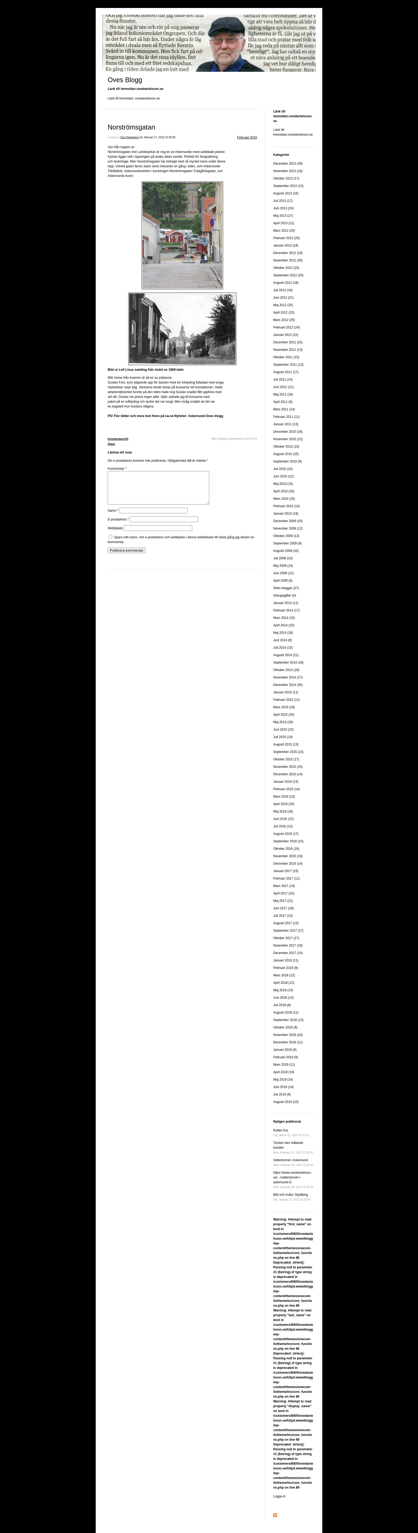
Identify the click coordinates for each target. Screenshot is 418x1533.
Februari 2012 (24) (286, 327)
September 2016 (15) (288, 841)
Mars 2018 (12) (284, 975)
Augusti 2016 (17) (286, 834)
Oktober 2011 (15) (286, 357)
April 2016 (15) (283, 804)
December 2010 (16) (288, 432)
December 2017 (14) (288, 953)
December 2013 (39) (288, 163)
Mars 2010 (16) (284, 499)
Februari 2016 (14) (286, 789)
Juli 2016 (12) (283, 826)
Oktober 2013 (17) (286, 178)
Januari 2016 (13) (285, 782)
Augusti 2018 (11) (286, 1012)
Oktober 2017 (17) (286, 938)
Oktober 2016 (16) (286, 849)
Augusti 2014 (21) (286, 655)
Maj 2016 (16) (283, 811)
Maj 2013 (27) (283, 216)
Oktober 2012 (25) (286, 268)
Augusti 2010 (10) (286, 454)
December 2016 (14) (288, 863)
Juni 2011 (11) (283, 387)
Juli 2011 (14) (283, 379)
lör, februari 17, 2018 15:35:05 (157, 137)
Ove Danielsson (129, 137)
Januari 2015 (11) (285, 692)
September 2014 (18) (288, 662)
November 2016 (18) (288, 856)
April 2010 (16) (283, 491)
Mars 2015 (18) (284, 707)
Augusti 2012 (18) (286, 283)
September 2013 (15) (288, 186)
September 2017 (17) (288, 930)
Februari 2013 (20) (286, 238)
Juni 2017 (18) (283, 908)
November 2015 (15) (288, 767)
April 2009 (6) (282, 580)
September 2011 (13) (288, 364)
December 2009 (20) (288, 521)
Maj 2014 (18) (283, 633)
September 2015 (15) (288, 752)
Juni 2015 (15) (283, 729)
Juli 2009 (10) (283, 558)
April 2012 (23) (283, 312)
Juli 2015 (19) (283, 737)
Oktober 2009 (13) (286, 536)
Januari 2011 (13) (285, 424)
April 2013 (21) (283, 223)
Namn (113, 517)
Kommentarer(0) (118, 439)
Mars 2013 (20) (284, 230)
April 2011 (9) (282, 402)
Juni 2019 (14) (283, 1087)
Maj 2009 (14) (283, 566)
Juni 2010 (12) (283, 476)
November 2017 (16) (288, 945)
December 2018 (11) (288, 1042)
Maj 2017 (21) (283, 901)
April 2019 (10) (283, 1072)
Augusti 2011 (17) (286, 372)
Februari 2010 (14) (286, 506)
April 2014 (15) (283, 625)
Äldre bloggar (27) (286, 588)
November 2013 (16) (288, 171)
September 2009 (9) (287, 543)
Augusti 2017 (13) (286, 923)
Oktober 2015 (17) (286, 759)
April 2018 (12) (283, 983)
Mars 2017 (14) (284, 886)
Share (111, 444)
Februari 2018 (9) (285, 968)
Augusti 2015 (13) (286, 744)
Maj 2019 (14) (283, 1079)
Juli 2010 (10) (283, 469)
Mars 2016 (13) (284, 796)
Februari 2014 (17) (286, 610)
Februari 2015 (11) (286, 700)
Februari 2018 (247, 137)
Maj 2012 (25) (283, 305)
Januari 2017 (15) (285, 871)
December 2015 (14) (288, 774)
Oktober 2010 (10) (286, 446)
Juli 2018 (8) (282, 1005)
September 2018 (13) (288, 1020)
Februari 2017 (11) (286, 878)
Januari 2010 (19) (285, 513)
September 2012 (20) (288, 275)
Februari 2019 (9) (285, 1057)
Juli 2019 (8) (282, 1094)
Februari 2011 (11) (286, 417)
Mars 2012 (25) (284, 320)
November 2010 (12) (288, 439)
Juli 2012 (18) (283, 290)
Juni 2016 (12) (283, 819)
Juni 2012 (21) (283, 297)
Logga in (279, 1496)
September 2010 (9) (287, 461)
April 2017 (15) (283, 893)
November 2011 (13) (288, 350)
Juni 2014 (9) (282, 640)
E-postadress (118, 526)
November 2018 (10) (288, 1035)
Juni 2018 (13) (283, 997)
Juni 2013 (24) (283, 208)
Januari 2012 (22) (285, 335)
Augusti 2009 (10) (286, 551)
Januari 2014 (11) (285, 603)
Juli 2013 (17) (283, 201)
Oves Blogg (125, 80)
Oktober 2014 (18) (286, 670)
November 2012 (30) (288, 260)
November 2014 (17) (288, 677)
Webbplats (115, 534)
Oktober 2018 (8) (285, 1027)
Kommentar (117, 468)
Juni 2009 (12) (283, 573)
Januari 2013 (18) (285, 245)
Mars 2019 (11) (284, 1065)
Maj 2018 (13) (283, 990)
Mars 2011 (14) (284, 409)
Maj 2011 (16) (283, 394)
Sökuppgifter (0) (284, 595)
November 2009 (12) (288, 528)
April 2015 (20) (283, 714)
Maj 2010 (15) (283, 484)
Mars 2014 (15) (284, 618)
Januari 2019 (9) (284, 1050)
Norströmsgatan (131, 127)
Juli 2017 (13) (283, 916)
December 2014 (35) (288, 685)
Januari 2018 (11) (285, 960)
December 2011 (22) (288, 342)
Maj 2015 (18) (283, 722)
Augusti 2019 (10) (286, 1102)
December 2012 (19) (288, 253)
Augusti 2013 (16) (286, 193)
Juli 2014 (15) (283, 647)
